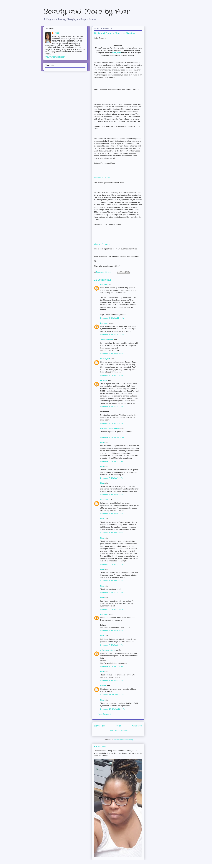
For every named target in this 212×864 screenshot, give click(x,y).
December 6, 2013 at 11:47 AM (112, 318)
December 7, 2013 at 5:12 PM (111, 564)
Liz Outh (103, 380)
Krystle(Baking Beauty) (110, 428)
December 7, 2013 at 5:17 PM (111, 592)
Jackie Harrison (106, 340)
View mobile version (118, 731)
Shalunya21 (105, 359)
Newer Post (99, 726)
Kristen (103, 686)
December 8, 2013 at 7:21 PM (111, 681)
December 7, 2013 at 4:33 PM (111, 495)
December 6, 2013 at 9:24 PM (111, 407)
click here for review (102, 178)
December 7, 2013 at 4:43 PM (111, 514)
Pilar (102, 443)
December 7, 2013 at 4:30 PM (111, 478)
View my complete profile (55, 57)
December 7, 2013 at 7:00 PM (111, 645)
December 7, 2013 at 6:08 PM (111, 631)
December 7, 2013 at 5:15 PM (111, 581)
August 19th (100, 746)
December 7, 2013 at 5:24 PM (111, 609)
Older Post (137, 726)
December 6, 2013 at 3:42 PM (111, 375)
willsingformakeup (108, 650)
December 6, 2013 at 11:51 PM (112, 437)
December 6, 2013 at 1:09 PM (111, 354)
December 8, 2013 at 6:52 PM (111, 666)
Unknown (104, 284)
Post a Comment (104, 714)
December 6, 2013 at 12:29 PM (112, 335)
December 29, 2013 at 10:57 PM (112, 709)
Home (119, 726)
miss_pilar (116, 53)
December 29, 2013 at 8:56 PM (112, 695)
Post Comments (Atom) (123, 740)
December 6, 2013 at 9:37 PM (111, 423)
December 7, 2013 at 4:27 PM (111, 461)
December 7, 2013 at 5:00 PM (111, 533)
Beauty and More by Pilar (86, 11)
